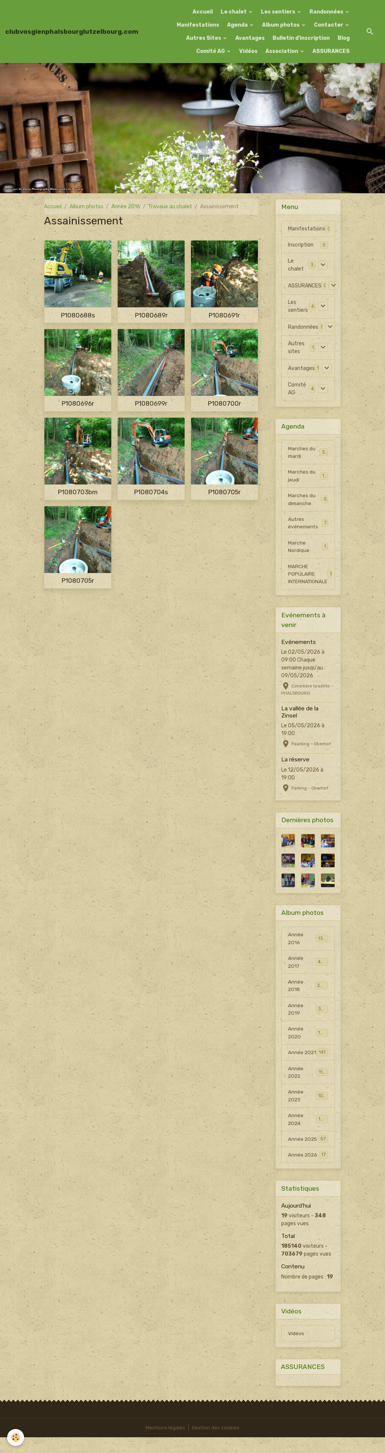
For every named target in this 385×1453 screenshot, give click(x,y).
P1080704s (151, 492)
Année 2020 (308, 1037)
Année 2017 (308, 965)
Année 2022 (308, 1085)
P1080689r (151, 315)
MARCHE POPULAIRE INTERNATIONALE (310, 577)
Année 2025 (308, 1154)
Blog (344, 38)
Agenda (238, 25)
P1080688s (78, 315)
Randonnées (326, 12)
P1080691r (224, 315)
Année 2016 (125, 206)
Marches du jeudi (308, 476)
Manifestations (198, 25)
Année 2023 (308, 1110)
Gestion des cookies (216, 1443)
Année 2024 (308, 1134)
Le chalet (234, 12)
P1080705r (224, 492)
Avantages (250, 38)
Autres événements (308, 524)
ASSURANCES (331, 51)
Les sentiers (278, 12)
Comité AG (211, 51)
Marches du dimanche (308, 500)
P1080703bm (78, 492)
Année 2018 (308, 989)
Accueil (202, 12)
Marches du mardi (308, 452)
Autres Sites (204, 38)
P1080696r (78, 403)
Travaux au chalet (170, 206)
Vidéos (248, 51)
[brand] (71, 31)
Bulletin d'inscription (301, 38)
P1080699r (151, 403)
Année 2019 (308, 1013)
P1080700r (224, 403)
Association (282, 51)
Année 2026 (308, 1170)
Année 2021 (308, 1061)
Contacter (329, 25)
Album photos (281, 25)
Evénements (298, 645)
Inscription (301, 245)
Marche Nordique (308, 548)
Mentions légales (165, 1443)
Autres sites (296, 347)
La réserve (295, 762)
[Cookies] (16, 1437)
